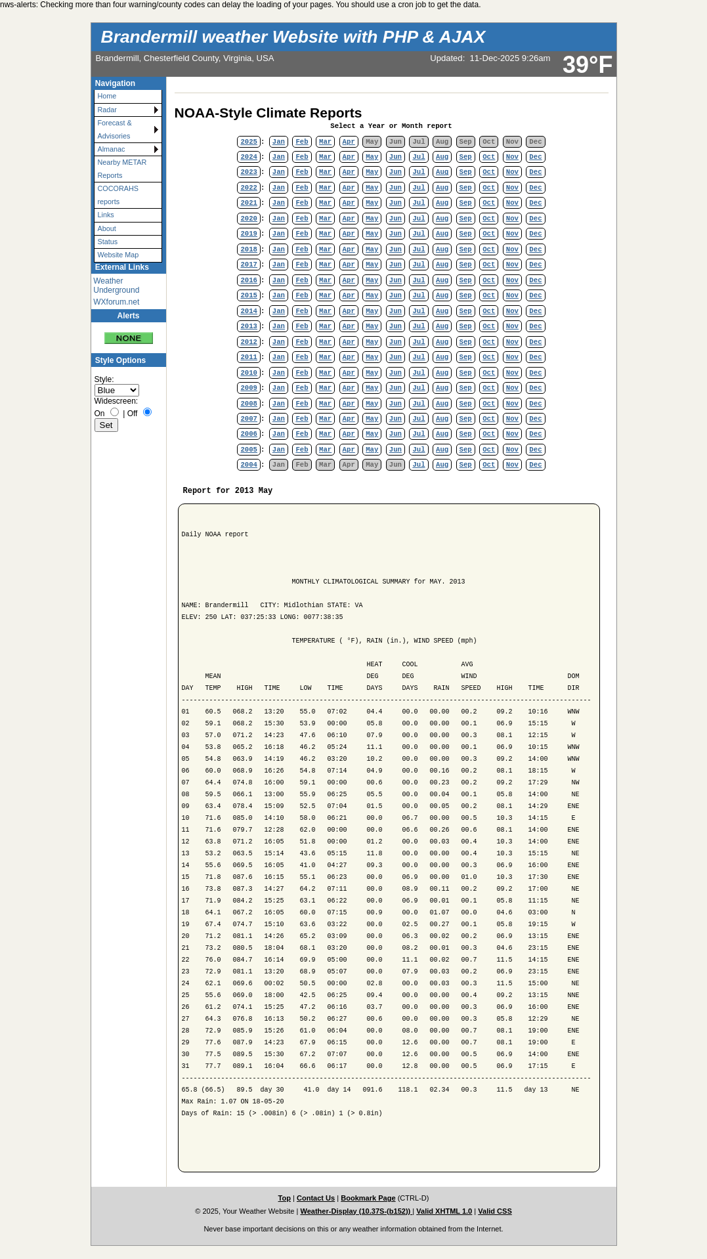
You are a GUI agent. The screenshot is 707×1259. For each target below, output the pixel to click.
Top (284, 1198)
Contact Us (316, 1198)
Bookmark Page (368, 1198)
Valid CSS (495, 1211)
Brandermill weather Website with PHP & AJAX (293, 37)
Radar (107, 110)
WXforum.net (116, 302)
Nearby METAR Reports (122, 168)
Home (107, 96)
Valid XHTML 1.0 (444, 1211)
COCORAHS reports (118, 194)
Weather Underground (116, 285)
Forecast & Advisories (115, 129)
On (100, 413)
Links (106, 215)
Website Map (118, 255)
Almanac (111, 149)
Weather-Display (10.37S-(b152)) (356, 1211)
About (107, 228)
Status (108, 241)
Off (132, 413)
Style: (104, 379)
